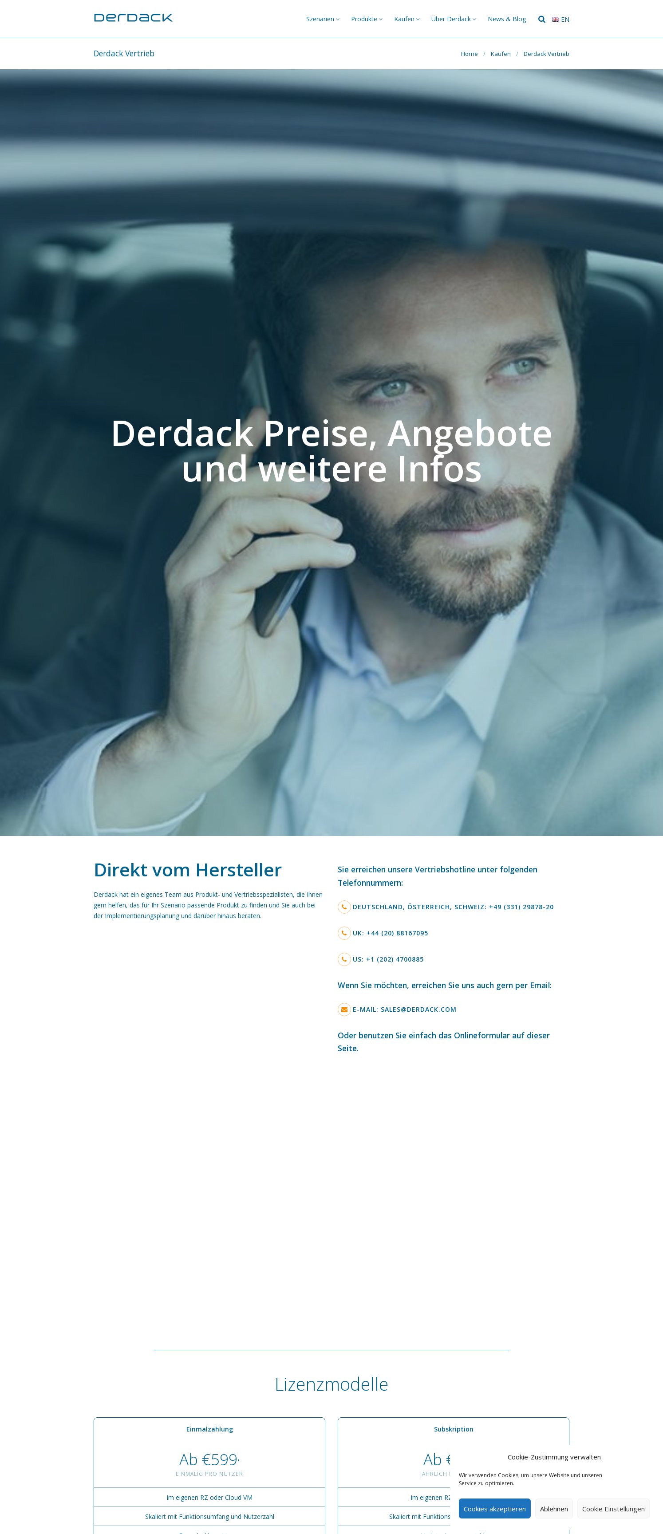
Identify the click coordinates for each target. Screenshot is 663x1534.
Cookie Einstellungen (613, 1508)
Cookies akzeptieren (495, 1508)
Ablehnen (554, 1508)
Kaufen (404, 19)
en (560, 19)
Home (469, 54)
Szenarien (320, 19)
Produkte (364, 19)
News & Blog (507, 19)
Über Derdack (451, 19)
